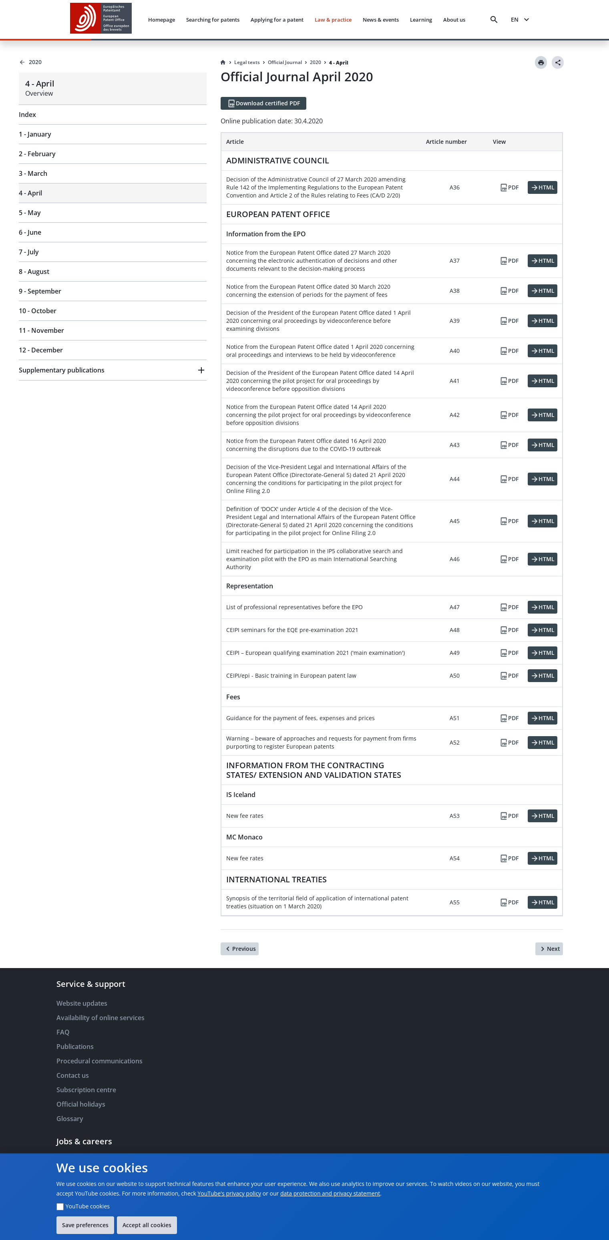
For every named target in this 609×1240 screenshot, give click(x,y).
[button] (113, 370)
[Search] (494, 19)
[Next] (549, 948)
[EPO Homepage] (101, 19)
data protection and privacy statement (330, 1193)
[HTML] (542, 187)
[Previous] (240, 948)
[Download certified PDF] (263, 103)
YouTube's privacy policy (229, 1193)
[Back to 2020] (113, 62)
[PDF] (509, 187)
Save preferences (85, 1225)
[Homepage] (223, 62)
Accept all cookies (147, 1225)
